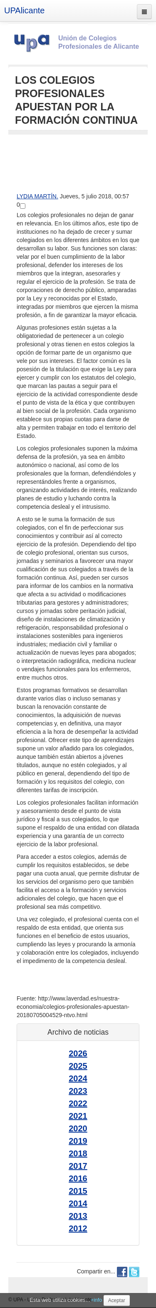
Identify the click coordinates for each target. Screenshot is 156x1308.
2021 (78, 1115)
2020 (78, 1128)
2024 (78, 1078)
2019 (78, 1140)
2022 (78, 1103)
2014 (78, 1203)
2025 (78, 1065)
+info (96, 1300)
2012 (78, 1228)
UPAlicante (24, 10)
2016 (78, 1178)
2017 (78, 1165)
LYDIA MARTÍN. (37, 196)
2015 (78, 1190)
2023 (78, 1090)
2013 (78, 1215)
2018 (78, 1153)
